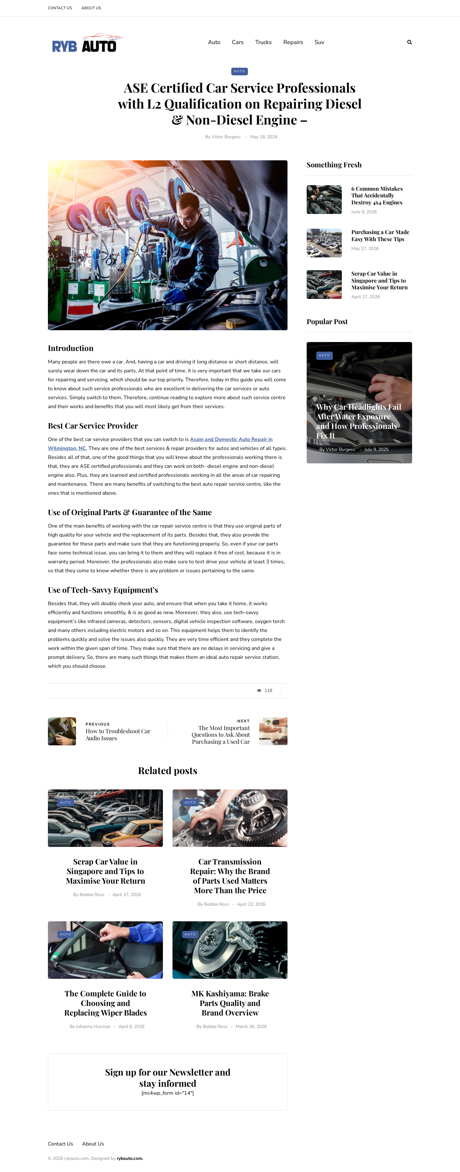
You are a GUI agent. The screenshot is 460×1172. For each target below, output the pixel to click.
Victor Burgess (226, 137)
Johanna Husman (93, 1057)
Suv (319, 42)
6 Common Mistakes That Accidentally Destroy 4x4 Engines (377, 195)
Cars (238, 42)
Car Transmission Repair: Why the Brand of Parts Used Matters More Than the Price (230, 906)
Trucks (263, 42)
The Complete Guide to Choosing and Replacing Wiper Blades (105, 1033)
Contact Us (60, 8)
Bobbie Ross (92, 926)
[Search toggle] (407, 42)
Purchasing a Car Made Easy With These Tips (380, 266)
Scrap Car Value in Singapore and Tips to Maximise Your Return (105, 902)
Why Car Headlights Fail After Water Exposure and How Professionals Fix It (358, 420)
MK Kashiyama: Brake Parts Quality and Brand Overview (230, 1033)
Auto (214, 42)
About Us (91, 8)
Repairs (293, 42)
